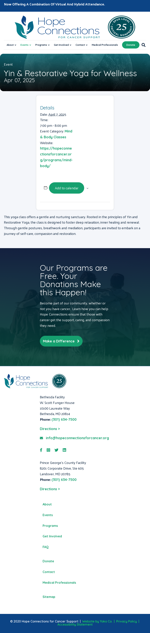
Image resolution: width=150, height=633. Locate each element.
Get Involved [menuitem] (52, 536)
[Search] (142, 45)
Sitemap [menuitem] (49, 597)
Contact (80, 44)
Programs (41, 44)
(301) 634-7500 (64, 419)
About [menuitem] (47, 504)
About (10, 44)
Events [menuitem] (48, 515)
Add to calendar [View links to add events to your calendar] (66, 188)
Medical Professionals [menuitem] (59, 583)
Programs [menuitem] (50, 526)
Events (25, 44)
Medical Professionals (105, 44)
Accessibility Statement (75, 624)
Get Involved (61, 44)
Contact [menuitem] (49, 572)
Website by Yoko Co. (97, 621)
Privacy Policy (126, 621)
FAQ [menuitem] (46, 547)
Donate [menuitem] (48, 561)
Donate (130, 44)
